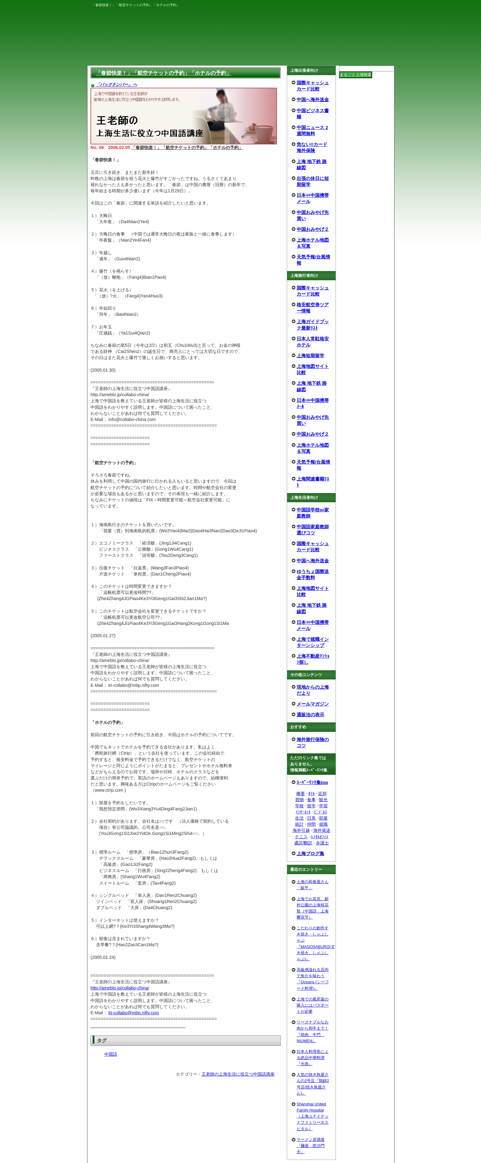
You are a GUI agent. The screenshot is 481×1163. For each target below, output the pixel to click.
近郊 (322, 793)
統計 (299, 824)
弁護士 (322, 842)
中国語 (110, 1054)
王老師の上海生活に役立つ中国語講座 (238, 1074)
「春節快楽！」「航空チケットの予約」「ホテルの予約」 (163, 73)
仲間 (311, 824)
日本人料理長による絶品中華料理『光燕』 (313, 1057)
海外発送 (321, 830)
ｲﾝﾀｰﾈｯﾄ (303, 811)
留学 (311, 805)
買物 (299, 799)
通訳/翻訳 (303, 842)
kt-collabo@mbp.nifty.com (134, 1012)
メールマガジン (313, 703)
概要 (300, 793)
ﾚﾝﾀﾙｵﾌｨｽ (319, 836)
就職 (323, 824)
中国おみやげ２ (313, 229)
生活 (299, 818)
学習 (323, 805)
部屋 (323, 818)
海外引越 (301, 830)
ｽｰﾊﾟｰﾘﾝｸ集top (312, 782)
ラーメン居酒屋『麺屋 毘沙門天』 (311, 1145)
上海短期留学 (310, 355)
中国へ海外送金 (313, 99)
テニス (301, 836)
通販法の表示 (310, 714)
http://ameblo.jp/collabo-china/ (119, 987)
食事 (311, 799)
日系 (311, 818)
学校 (299, 805)
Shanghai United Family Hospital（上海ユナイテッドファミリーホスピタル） (313, 1116)
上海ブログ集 (310, 853)
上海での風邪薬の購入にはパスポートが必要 (313, 1005)
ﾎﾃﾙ (311, 793)
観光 (323, 799)
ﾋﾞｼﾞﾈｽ (320, 811)
